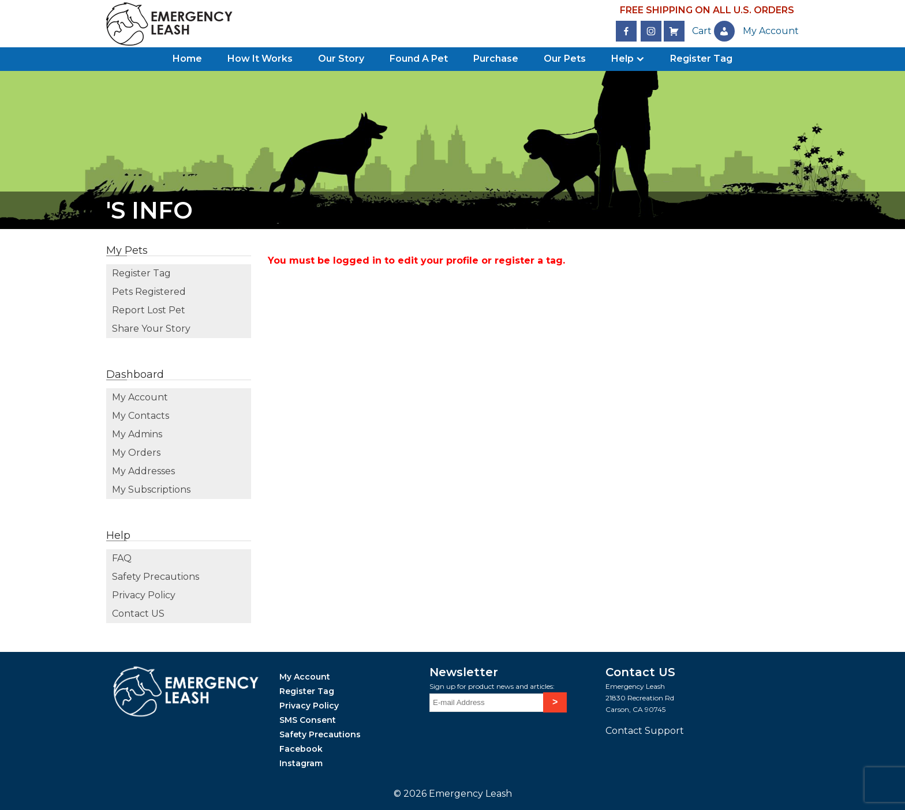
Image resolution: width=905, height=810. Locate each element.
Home (187, 58)
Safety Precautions (155, 576)
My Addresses (143, 471)
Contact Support (644, 730)
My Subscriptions (151, 489)
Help (622, 58)
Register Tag (701, 58)
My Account (140, 397)
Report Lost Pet (148, 310)
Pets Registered (149, 291)
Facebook (301, 749)
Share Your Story (151, 328)
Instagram (301, 763)
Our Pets (565, 58)
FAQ (122, 558)
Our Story (341, 58)
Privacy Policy (143, 595)
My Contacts (140, 415)
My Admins (137, 434)
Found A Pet (419, 58)
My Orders (136, 452)
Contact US (138, 613)
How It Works (260, 58)
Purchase (495, 58)
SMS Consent (307, 720)
